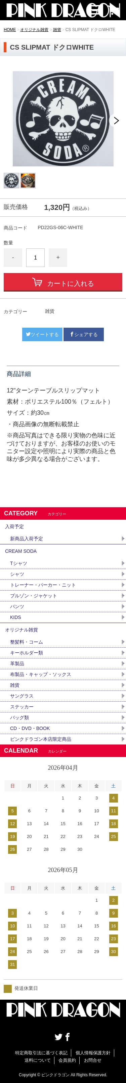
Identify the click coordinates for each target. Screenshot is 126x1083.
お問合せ (92, 1060)
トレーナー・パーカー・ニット (43, 585)
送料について (38, 1060)
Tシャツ (18, 563)
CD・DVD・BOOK (30, 728)
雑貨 (57, 29)
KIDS (15, 617)
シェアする (84, 334)
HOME (10, 29)
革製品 (17, 663)
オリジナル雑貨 (34, 29)
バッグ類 (19, 717)
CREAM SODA (21, 551)
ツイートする (42, 334)
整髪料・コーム (26, 642)
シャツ (17, 574)
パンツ (17, 606)
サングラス (22, 696)
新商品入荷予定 (26, 538)
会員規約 (67, 1060)
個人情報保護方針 (93, 1052)
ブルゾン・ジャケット (33, 595)
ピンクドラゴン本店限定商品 (40, 739)
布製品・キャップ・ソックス (40, 674)
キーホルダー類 (26, 652)
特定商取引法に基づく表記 (41, 1052)
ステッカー (22, 706)
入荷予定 (14, 526)
